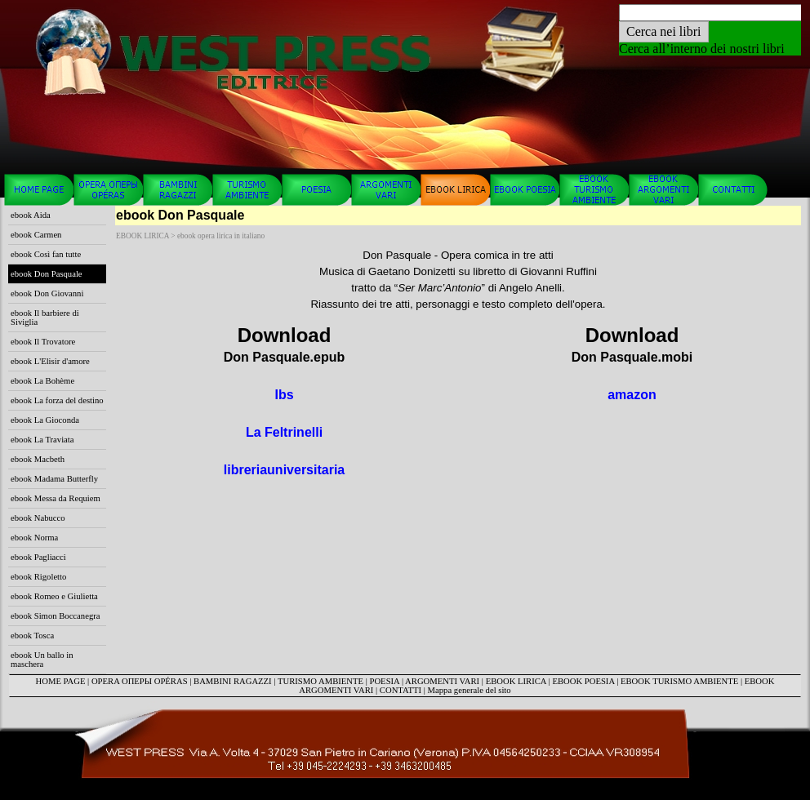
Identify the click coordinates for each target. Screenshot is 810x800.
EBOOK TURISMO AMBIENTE (679, 681)
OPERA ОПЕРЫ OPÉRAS (139, 681)
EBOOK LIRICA (516, 681)
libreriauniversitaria (284, 470)
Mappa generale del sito (469, 690)
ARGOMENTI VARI (442, 681)
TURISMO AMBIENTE (320, 681)
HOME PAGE (61, 681)
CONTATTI (400, 690)
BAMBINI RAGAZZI (233, 681)
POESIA (385, 681)
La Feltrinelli (284, 432)
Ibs (283, 395)
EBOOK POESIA (583, 681)
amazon (632, 395)
